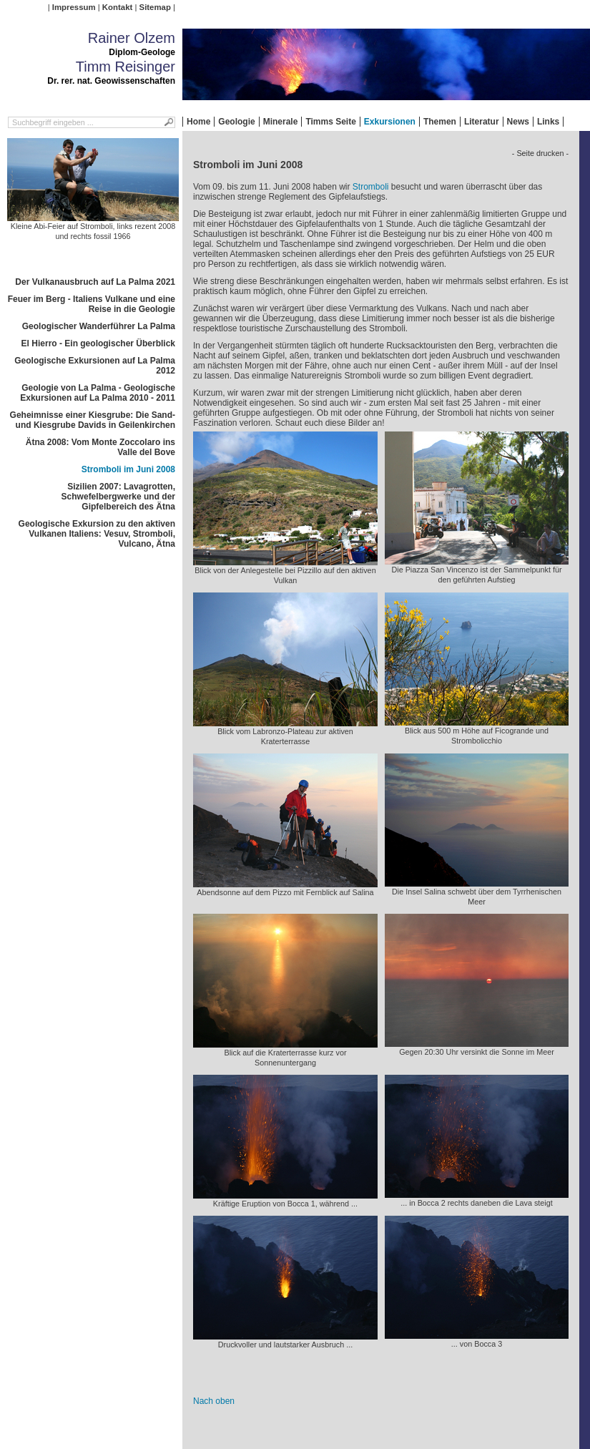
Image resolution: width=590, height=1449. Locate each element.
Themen (439, 122)
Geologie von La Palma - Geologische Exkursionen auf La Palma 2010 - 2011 (97, 393)
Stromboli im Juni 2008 (128, 469)
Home (198, 122)
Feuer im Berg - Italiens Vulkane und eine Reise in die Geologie (91, 304)
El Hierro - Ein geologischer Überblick (98, 343)
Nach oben (214, 1401)
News (518, 122)
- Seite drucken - (540, 153)
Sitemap (155, 7)
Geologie (236, 122)
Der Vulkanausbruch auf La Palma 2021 (95, 282)
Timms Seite (330, 122)
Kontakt (117, 7)
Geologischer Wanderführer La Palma (98, 326)
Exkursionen (390, 122)
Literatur (481, 122)
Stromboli (371, 187)
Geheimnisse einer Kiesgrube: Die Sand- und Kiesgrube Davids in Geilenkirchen (92, 420)
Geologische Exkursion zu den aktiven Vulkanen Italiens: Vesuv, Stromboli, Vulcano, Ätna (97, 534)
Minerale (280, 122)
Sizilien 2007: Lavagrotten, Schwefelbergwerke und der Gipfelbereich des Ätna (118, 497)
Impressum (74, 7)
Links (548, 122)
